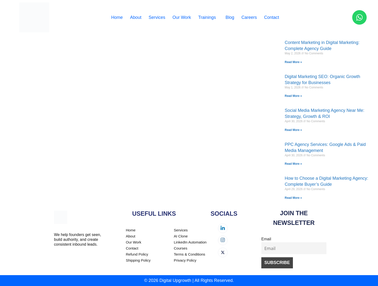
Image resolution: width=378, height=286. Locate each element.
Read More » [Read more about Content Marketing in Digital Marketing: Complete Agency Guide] (293, 62)
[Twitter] (223, 252)
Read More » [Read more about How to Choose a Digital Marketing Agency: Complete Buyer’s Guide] (293, 198)
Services (156, 17)
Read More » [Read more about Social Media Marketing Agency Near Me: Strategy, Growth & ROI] (293, 130)
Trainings (207, 17)
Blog (230, 17)
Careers (249, 17)
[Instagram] (223, 240)
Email (266, 239)
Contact (271, 17)
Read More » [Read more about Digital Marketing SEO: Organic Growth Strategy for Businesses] (293, 96)
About (135, 17)
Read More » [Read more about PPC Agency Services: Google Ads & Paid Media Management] (293, 163)
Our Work (181, 17)
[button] (208, 17)
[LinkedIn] (223, 228)
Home (117, 17)
